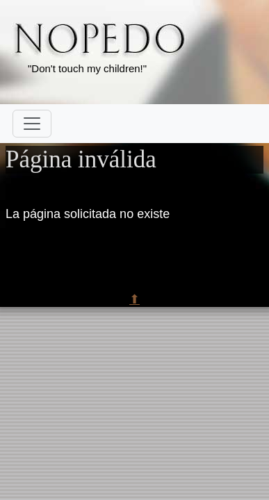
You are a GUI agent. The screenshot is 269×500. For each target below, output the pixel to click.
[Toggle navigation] (32, 124)
